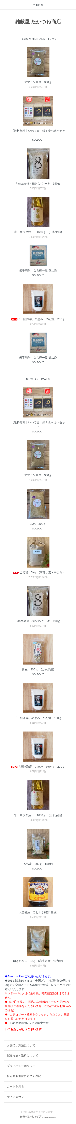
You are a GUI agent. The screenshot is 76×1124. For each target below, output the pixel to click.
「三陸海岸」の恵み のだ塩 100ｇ (39, 718)
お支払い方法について (21, 1045)
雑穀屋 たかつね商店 (38, 21)
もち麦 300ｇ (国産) (38, 863)
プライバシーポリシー (21, 1066)
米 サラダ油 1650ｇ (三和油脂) (38, 232)
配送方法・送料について (22, 1055)
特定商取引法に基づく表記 (24, 1076)
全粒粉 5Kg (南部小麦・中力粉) (38, 572)
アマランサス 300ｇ (38, 82)
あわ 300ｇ (38, 523)
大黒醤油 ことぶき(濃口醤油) (38, 912)
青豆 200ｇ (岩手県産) (38, 669)
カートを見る (15, 1086)
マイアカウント (17, 1097)
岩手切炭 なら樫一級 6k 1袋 (39, 270)
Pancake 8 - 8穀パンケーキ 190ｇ (38, 183)
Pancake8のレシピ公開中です (29, 1023)
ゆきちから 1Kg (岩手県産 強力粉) (38, 960)
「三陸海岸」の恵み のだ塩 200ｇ (38, 319)
